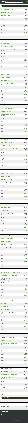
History (25, 6)
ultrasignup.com (4, 415)
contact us (4, 414)
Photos (4, 6)
